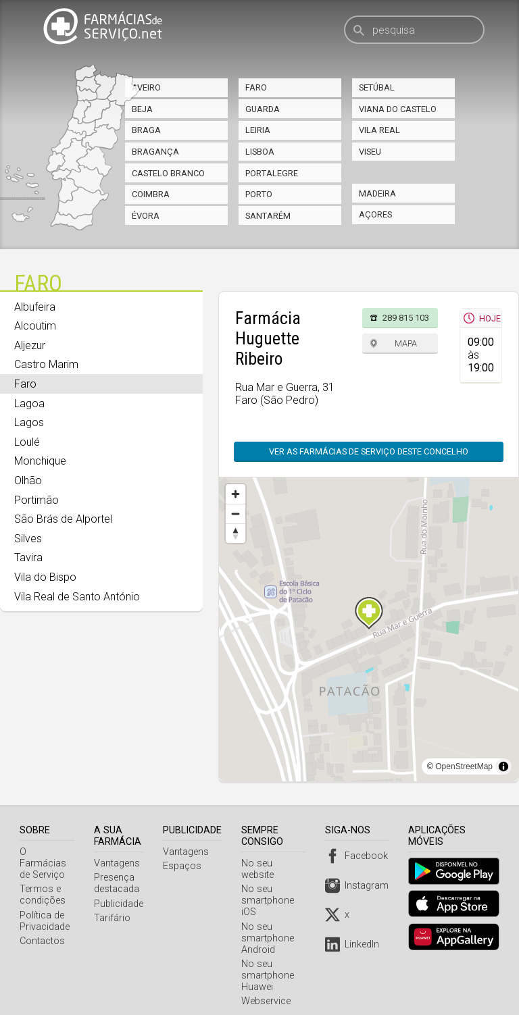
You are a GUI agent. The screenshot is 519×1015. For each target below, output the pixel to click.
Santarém (268, 216)
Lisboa (259, 152)
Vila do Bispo (45, 577)
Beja (142, 109)
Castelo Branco (168, 173)
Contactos (42, 929)
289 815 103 (405, 318)
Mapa (406, 343)
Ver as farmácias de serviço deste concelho (368, 451)
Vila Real (379, 130)
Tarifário (114, 918)
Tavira (28, 557)
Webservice (268, 989)
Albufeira (34, 307)
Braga (146, 130)
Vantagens (119, 863)
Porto (258, 194)
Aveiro (146, 87)
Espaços (184, 866)
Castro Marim (46, 364)
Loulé (27, 442)
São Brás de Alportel (63, 519)
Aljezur (29, 345)
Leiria (257, 130)
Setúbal (377, 87)
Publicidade (120, 904)
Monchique (40, 460)
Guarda (262, 109)
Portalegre (271, 173)
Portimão (36, 500)
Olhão (28, 480)
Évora (145, 216)
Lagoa (29, 403)
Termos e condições (43, 883)
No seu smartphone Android (269, 927)
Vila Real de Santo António (77, 596)
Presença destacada (118, 883)
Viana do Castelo (398, 109)
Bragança (155, 152)
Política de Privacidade (45, 909)
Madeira (377, 193)
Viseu (370, 152)
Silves (28, 538)
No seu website (276, 863)
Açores (375, 214)
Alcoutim (35, 325)
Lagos (29, 422)
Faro (256, 87)
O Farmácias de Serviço (48, 857)
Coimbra (151, 194)
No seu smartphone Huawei (269, 964)
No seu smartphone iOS (269, 889)
